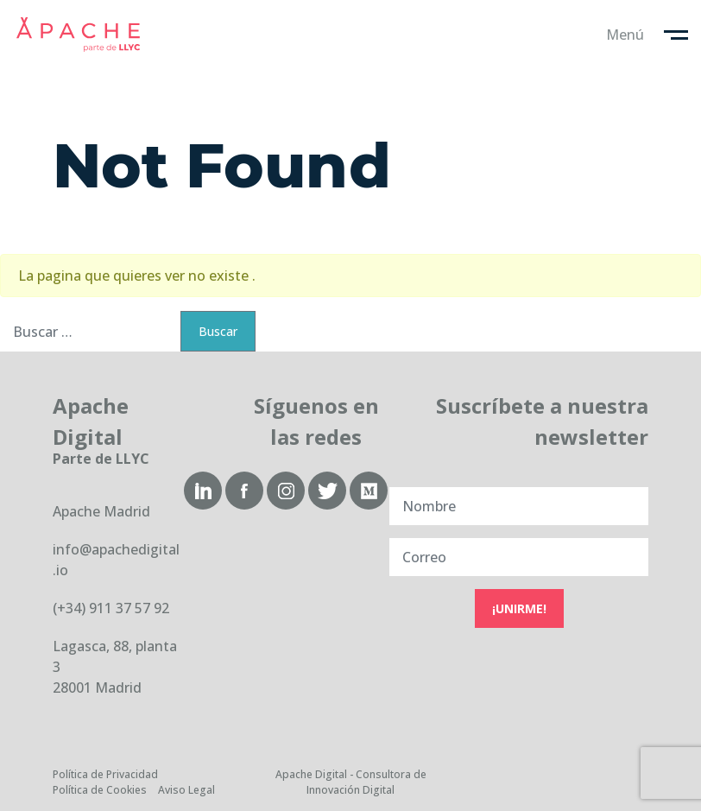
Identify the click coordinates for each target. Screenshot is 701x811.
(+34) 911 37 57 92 (111, 608)
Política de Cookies (100, 789)
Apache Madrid (101, 511)
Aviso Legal (186, 789)
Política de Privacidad (105, 774)
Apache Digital (77, 34)
